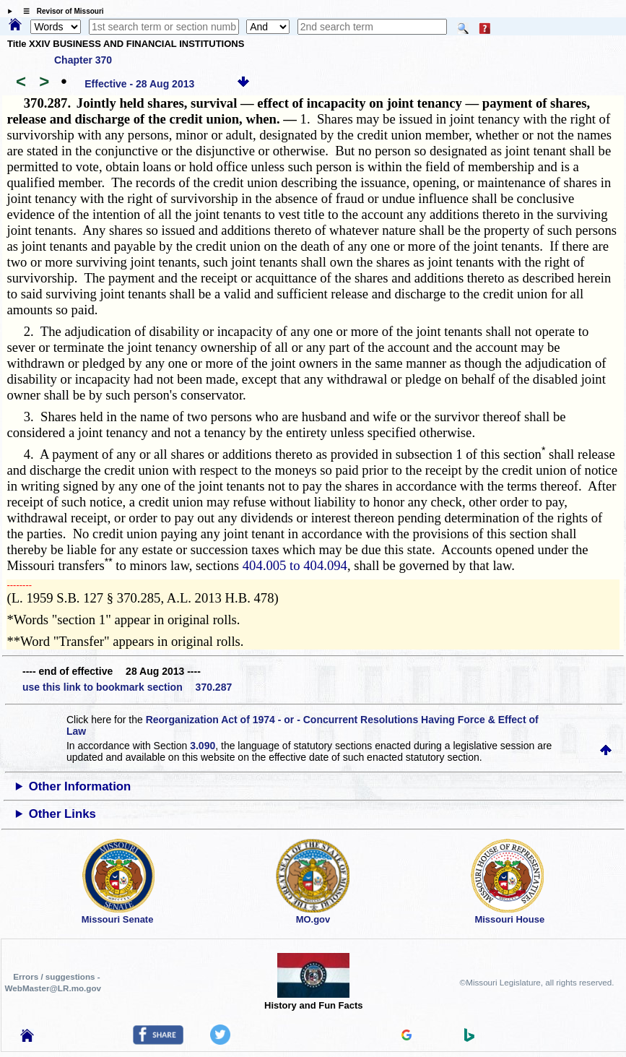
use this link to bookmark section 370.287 (127, 687)
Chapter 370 (83, 60)
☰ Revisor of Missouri (60, 11)
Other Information (80, 786)
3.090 (202, 745)
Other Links (62, 814)
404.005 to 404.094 (295, 565)
